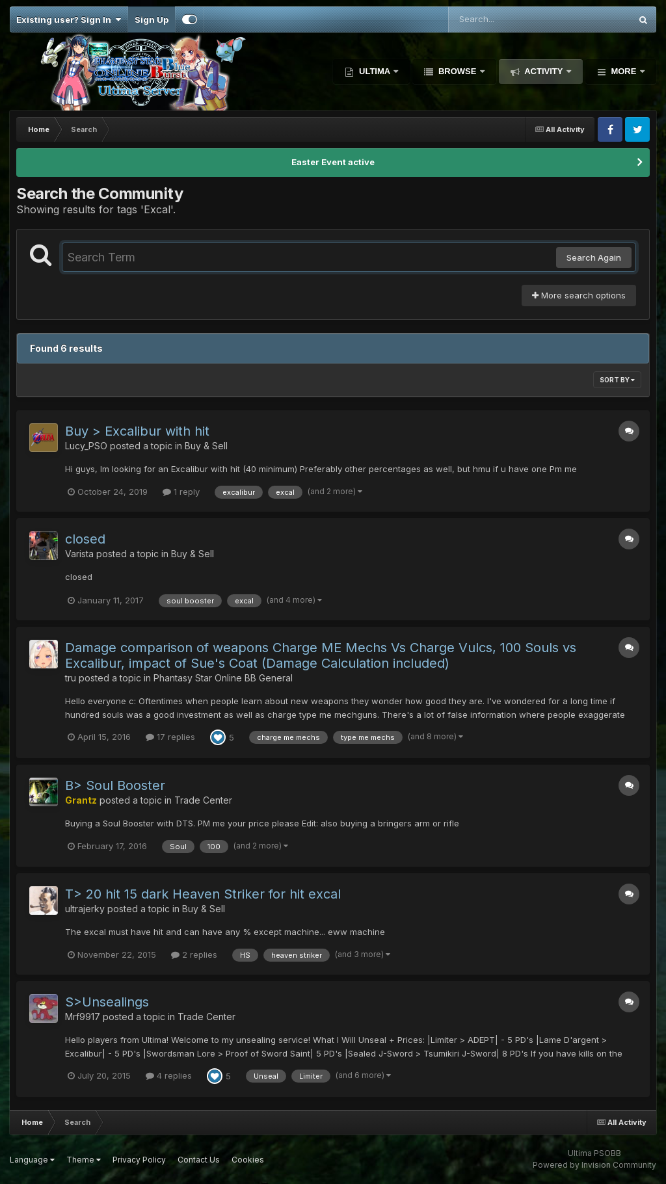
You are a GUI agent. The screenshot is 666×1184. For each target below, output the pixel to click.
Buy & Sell (206, 445)
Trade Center (203, 800)
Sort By (617, 380)
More (624, 71)
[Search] (504, 20)
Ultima (374, 71)
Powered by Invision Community (594, 1165)
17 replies (170, 736)
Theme (83, 1159)
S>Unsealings (107, 1002)
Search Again (593, 257)
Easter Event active (333, 162)
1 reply (181, 491)
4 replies (169, 1075)
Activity (543, 71)
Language (32, 1159)
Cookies (248, 1159)
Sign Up (151, 19)
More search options (579, 295)
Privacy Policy (139, 1159)
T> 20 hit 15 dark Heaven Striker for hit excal (203, 894)
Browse (457, 71)
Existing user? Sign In (68, 20)
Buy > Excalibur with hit (137, 431)
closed (85, 539)
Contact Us (199, 1159)
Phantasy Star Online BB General (223, 677)
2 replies (194, 954)
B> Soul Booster (115, 785)
